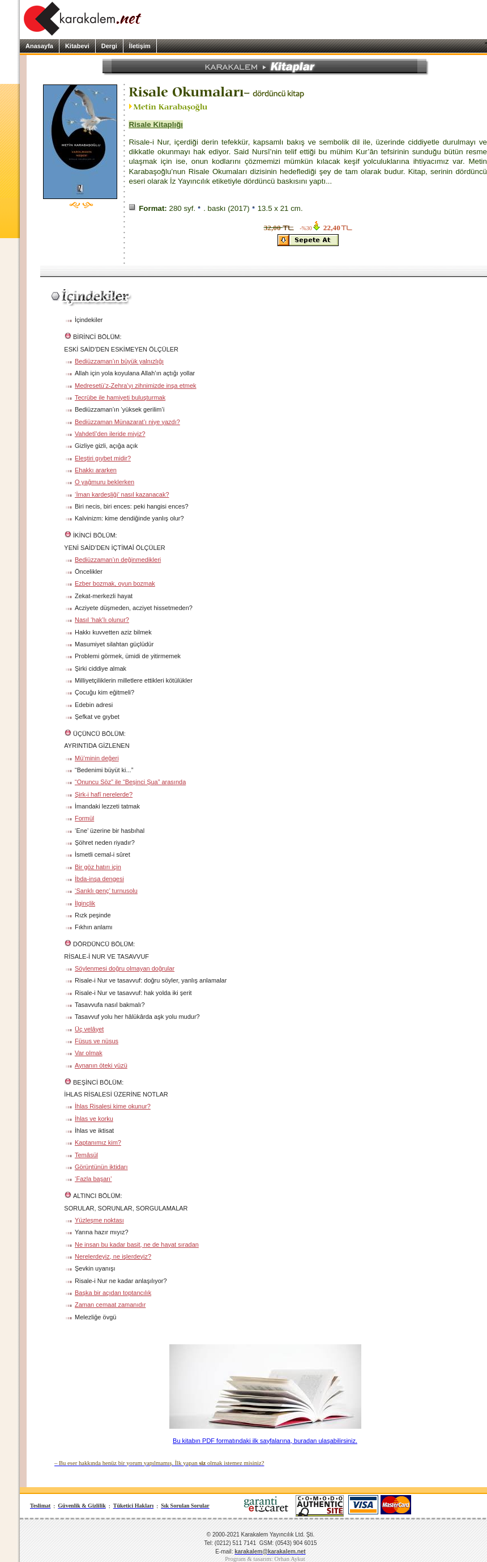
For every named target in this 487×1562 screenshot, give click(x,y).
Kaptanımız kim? (98, 1142)
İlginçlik (85, 903)
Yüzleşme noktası (99, 1220)
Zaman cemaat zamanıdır (110, 1304)
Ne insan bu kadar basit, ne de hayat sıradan (137, 1244)
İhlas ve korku (94, 1118)
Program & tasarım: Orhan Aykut (265, 1559)
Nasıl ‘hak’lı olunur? (102, 619)
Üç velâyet (89, 1029)
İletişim (140, 46)
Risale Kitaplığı (156, 124)
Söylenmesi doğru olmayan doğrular (124, 968)
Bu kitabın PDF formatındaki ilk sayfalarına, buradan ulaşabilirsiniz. (265, 1440)
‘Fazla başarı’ (93, 1178)
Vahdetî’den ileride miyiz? (110, 433)
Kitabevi (77, 46)
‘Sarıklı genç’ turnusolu (106, 890)
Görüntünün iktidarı (101, 1166)
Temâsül (86, 1155)
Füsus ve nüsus (96, 1041)
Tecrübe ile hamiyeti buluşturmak (120, 397)
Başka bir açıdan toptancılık (113, 1292)
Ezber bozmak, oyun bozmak (115, 583)
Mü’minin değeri (97, 758)
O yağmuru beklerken (104, 482)
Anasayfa (39, 46)
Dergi (109, 46)
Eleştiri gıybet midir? (103, 458)
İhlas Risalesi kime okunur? (113, 1106)
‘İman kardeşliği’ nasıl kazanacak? (122, 494)
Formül (84, 818)
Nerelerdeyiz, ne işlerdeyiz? (113, 1256)
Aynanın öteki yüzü (101, 1065)
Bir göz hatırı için (98, 866)
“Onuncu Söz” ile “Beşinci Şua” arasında (130, 781)
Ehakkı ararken (96, 470)
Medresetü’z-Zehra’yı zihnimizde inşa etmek (135, 385)
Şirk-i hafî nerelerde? (104, 794)
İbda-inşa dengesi (99, 878)
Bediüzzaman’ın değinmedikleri (118, 559)
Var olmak (88, 1052)
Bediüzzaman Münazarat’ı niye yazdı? (127, 421)
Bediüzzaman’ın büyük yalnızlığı (119, 361)
